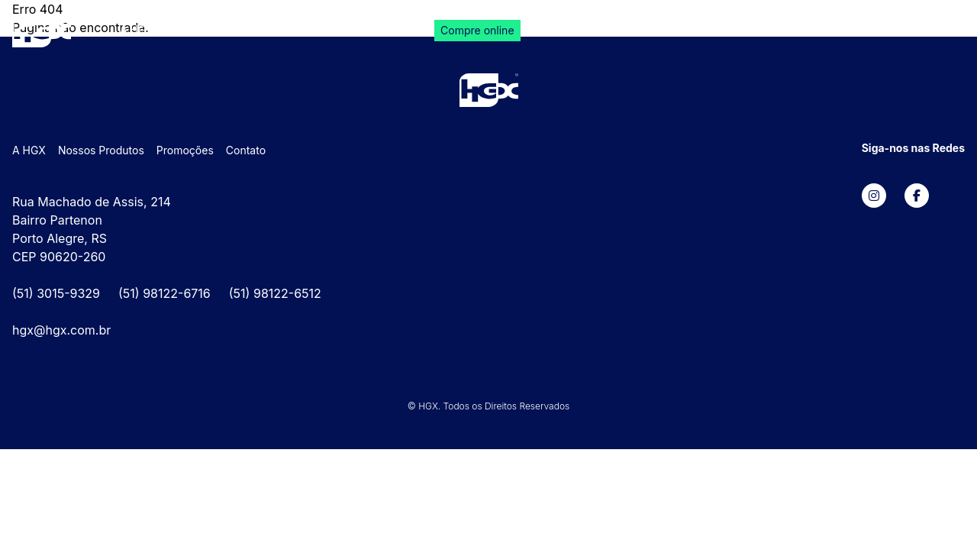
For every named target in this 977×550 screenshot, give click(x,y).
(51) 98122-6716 (164, 293)
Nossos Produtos (221, 29)
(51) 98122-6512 (275, 293)
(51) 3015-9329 (56, 293)
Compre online (477, 30)
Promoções (317, 29)
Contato (390, 29)
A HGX (136, 29)
